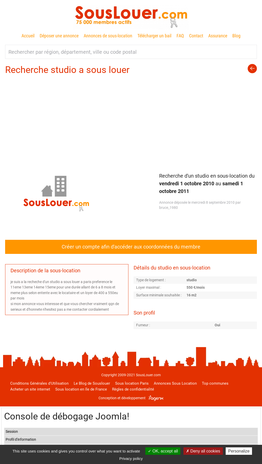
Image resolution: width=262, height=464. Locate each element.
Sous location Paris (132, 383)
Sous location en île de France (81, 389)
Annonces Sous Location (175, 383)
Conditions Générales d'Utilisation (39, 383)
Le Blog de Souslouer (92, 383)
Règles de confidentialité (133, 389)
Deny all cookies (203, 451)
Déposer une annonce (59, 35)
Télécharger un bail (154, 35)
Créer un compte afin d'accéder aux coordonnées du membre (131, 247)
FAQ (180, 35)
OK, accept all (163, 451)
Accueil (28, 35)
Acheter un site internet (30, 389)
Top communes (215, 383)
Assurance (217, 35)
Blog (236, 35)
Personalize (239, 451)
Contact (196, 35)
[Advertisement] (131, 114)
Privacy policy (131, 458)
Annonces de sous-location (108, 35)
